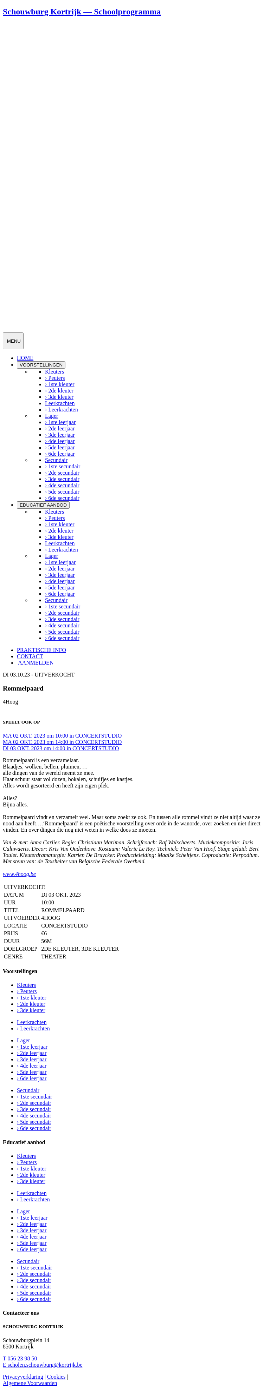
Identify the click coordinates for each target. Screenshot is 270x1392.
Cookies (56, 1377)
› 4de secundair (62, 485)
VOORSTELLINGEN (41, 365)
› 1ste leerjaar (60, 422)
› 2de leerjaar (60, 428)
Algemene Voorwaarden (30, 1383)
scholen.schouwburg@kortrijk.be (42, 1365)
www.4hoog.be (19, 874)
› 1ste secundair (62, 466)
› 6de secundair (62, 498)
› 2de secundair (62, 473)
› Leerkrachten (61, 410)
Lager (51, 416)
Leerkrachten (60, 403)
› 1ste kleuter (60, 384)
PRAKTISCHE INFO (41, 650)
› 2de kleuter (59, 391)
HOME (25, 358)
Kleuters (54, 372)
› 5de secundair (62, 492)
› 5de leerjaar (60, 447)
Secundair (56, 460)
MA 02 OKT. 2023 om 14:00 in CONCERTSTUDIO (62, 742)
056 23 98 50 (20, 1358)
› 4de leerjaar (60, 441)
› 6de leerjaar (60, 454)
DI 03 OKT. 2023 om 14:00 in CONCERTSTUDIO (61, 748)
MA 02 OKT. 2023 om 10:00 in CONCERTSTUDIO (62, 736)
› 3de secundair (62, 479)
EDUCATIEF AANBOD (43, 505)
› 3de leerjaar (60, 435)
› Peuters (55, 378)
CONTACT (30, 656)
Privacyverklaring (23, 1377)
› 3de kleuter (59, 397)
